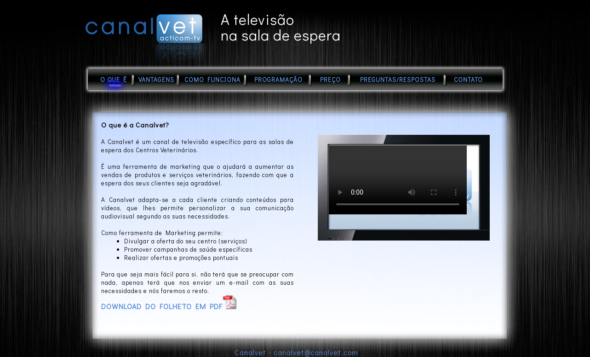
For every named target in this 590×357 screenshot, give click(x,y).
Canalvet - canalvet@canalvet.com (296, 352)
